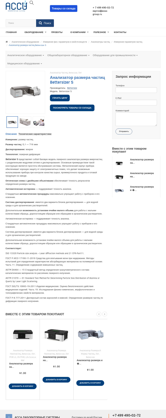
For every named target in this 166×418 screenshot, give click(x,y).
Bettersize (73, 62)
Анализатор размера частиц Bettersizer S (27, 34)
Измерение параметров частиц (128, 31)
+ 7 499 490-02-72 (95, 7)
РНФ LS (12, 346)
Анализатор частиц (59, 62)
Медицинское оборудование (24, 52)
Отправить (124, 120)
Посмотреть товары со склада (72, 97)
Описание (11, 123)
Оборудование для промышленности (115, 44)
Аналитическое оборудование (25, 31)
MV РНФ (21, 346)
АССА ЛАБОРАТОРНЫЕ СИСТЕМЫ (37, 406)
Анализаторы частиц (100, 31)
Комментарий (122, 99)
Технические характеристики (34, 123)
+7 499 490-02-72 (126, 404)
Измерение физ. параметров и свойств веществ (65, 31)
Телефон (120, 74)
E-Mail (118, 87)
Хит (80, 62)
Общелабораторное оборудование (68, 44)
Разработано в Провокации (144, 413)
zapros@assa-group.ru (93, 12)
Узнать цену (59, 87)
